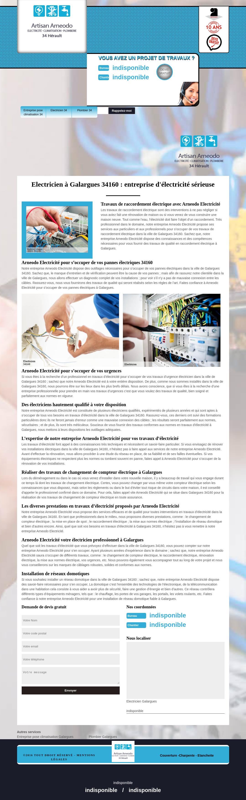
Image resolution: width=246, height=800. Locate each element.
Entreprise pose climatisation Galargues (45, 736)
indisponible (133, 67)
